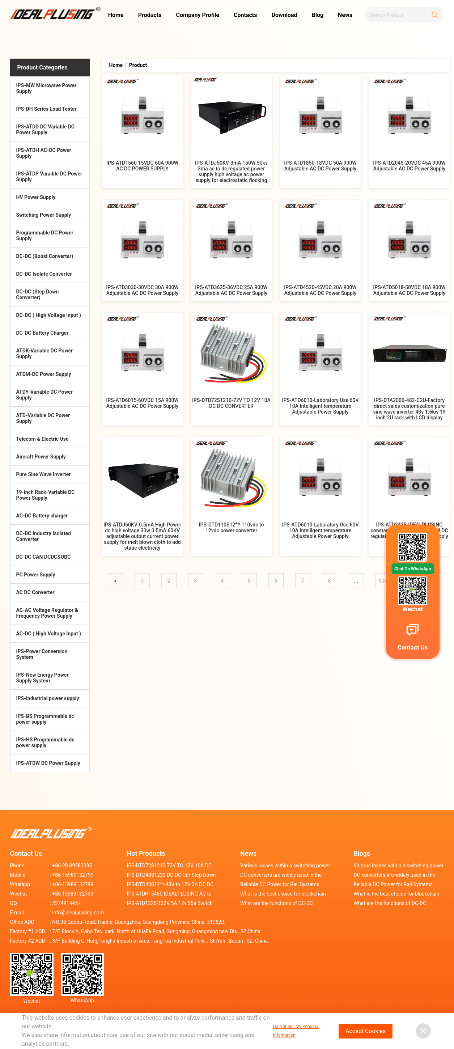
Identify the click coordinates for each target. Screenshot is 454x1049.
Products (150, 15)
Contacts (245, 15)
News (345, 15)
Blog (317, 15)
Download (284, 15)
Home (116, 15)
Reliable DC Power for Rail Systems (279, 884)
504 (383, 581)
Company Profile (198, 15)
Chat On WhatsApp (412, 568)
